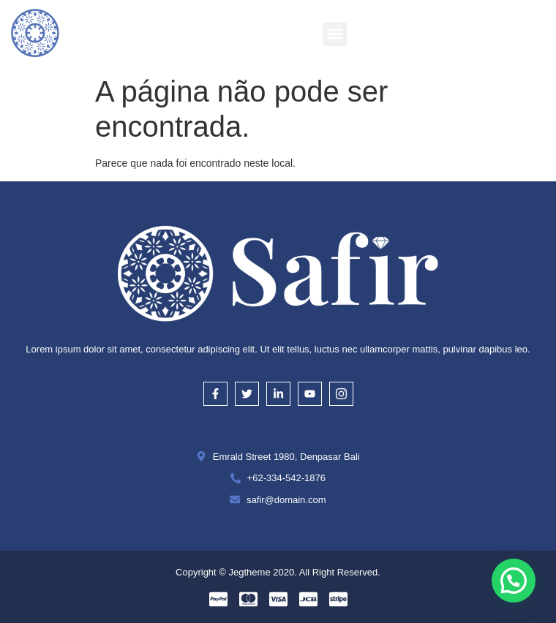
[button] (335, 34)
